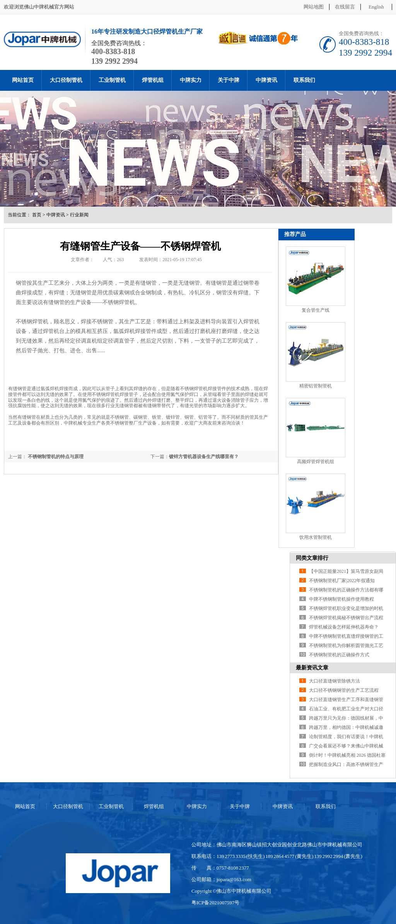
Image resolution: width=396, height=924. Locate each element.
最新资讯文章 (312, 668)
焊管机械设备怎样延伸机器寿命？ (344, 627)
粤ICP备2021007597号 (215, 902)
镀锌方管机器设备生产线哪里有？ (204, 456)
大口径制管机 (66, 80)
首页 (36, 214)
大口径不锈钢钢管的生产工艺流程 (344, 690)
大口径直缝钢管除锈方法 (334, 681)
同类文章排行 (312, 558)
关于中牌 (228, 80)
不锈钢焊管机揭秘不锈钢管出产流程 (346, 617)
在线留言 (345, 7)
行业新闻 (79, 214)
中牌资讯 (266, 80)
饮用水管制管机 (315, 537)
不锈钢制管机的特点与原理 (55, 456)
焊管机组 (153, 80)
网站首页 (23, 80)
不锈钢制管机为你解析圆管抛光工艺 (346, 645)
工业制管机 (112, 80)
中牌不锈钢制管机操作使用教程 (341, 599)
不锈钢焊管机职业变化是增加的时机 (346, 608)
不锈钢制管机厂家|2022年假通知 (342, 580)
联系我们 (304, 80)
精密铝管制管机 (315, 386)
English (376, 7)
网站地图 (314, 7)
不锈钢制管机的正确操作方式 (339, 654)
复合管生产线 (315, 310)
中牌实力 (190, 80)
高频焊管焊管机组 (315, 461)
